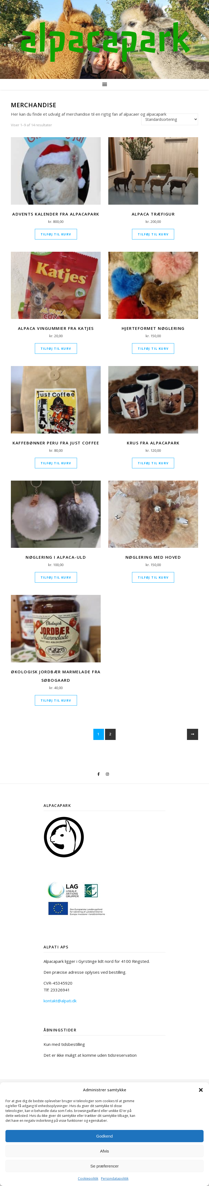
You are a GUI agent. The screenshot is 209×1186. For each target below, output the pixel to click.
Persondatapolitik (114, 1178)
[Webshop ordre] (169, 119)
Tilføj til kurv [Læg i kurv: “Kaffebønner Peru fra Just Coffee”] (56, 463)
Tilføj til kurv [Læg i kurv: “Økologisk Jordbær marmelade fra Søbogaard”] (56, 700)
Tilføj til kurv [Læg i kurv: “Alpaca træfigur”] (153, 234)
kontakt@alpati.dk (60, 1000)
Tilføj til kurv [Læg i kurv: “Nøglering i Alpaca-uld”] (56, 577)
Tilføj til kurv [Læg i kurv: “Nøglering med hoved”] (153, 577)
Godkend (104, 1136)
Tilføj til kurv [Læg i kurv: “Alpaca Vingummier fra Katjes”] (56, 348)
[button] (201, 1090)
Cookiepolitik (88, 1178)
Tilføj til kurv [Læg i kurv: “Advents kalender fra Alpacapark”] (56, 234)
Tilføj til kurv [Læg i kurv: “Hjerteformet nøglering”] (153, 348)
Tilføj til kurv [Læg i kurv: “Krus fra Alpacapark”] (153, 463)
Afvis (104, 1151)
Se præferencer (104, 1166)
